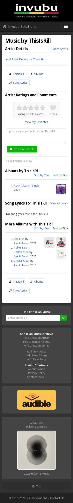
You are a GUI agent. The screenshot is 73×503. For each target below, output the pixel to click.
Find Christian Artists (36, 338)
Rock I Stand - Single (27, 185)
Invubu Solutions (19, 26)
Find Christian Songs (36, 345)
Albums (38, 74)
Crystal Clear (22, 260)
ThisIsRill (18, 74)
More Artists (60, 49)
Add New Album (36, 355)
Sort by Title (60, 175)
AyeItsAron (21, 243)
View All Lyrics (59, 203)
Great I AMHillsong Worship (36, 424)
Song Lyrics (20, 82)
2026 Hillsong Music (36, 473)
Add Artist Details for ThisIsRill (25, 59)
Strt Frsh (19, 239)
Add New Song (36, 359)
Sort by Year (42, 175)
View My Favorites (36, 122)
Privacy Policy (36, 373)
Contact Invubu (36, 377)
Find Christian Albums (36, 341)
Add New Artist (36, 351)
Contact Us (57, 498)
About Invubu (36, 369)
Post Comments (22, 149)
